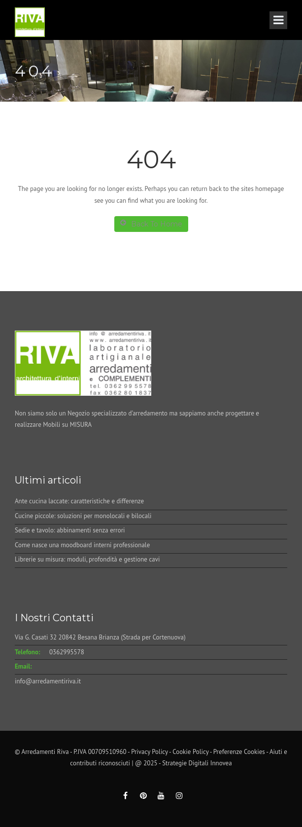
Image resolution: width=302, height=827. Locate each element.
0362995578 (66, 652)
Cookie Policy (190, 752)
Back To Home (151, 223)
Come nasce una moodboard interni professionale (82, 545)
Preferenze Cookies (239, 752)
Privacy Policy (149, 752)
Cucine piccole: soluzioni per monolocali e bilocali (83, 516)
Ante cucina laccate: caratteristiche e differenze (79, 501)
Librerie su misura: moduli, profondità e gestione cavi (87, 559)
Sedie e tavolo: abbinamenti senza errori (70, 530)
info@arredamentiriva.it (48, 681)
